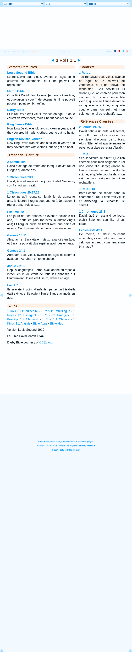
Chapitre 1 (24, 51)
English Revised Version (24, 139)
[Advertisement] (66, 372)
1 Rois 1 (85, 72)
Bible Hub (56, 323)
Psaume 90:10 (17, 212)
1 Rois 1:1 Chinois (55, 319)
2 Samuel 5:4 (16, 162)
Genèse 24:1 (16, 250)
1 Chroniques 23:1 (20, 177)
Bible (6, 51)
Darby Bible (15, 110)
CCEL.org (46, 342)
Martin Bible (16, 91)
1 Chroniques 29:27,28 (23, 192)
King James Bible (19, 124)
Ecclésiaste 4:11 (90, 230)
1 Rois (14, 51)
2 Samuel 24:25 (90, 127)
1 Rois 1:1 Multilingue (55, 311)
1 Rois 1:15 (87, 189)
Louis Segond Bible (21, 72)
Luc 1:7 (12, 285)
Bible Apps (40, 323)
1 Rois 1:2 (86, 154)
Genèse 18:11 (17, 235)
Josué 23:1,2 (16, 266)
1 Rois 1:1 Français (54, 315)
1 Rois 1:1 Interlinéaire (22, 311)
